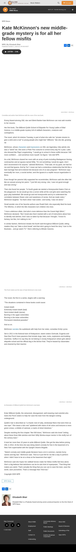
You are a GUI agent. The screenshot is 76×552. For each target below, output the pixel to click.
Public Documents (48, 531)
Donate (68, 3)
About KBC (62, 522)
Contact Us (31, 535)
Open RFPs (62, 535)
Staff (29, 530)
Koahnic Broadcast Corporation (49, 535)
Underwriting (32, 539)
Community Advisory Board (49, 522)
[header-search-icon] (58, 3)
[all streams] (73, 10)
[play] (5, 10)
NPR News (6, 21)
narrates (15, 329)
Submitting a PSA (64, 530)
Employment (32, 526)
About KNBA (32, 522)
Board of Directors (64, 526)
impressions (35, 147)
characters (22, 147)
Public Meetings (48, 527)
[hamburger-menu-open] (5, 3)
